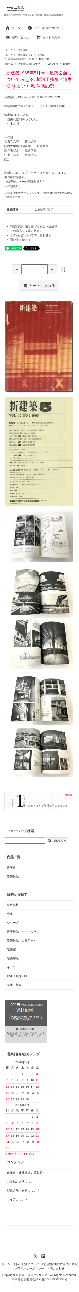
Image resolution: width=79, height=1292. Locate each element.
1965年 (67, 63)
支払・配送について (43, 28)
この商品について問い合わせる (30, 235)
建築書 (11, 867)
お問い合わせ (17, 37)
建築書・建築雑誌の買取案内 (26, 1172)
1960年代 (44, 58)
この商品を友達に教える (26, 230)
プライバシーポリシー (29, 1268)
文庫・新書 (14, 985)
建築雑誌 (22, 50)
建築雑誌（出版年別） (30, 63)
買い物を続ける (20, 239)
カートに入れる (39, 285)
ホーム (12, 28)
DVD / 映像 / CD (17, 976)
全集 (10, 913)
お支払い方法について (21, 1181)
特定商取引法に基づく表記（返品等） (35, 226)
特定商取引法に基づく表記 (60, 1264)
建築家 (11, 949)
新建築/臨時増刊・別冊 (21, 58)
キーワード (14, 967)
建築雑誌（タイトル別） (31, 55)
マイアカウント (17, 1199)
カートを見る (48, 37)
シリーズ (13, 922)
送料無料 (13, 905)
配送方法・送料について (23, 1190)
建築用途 (13, 958)
